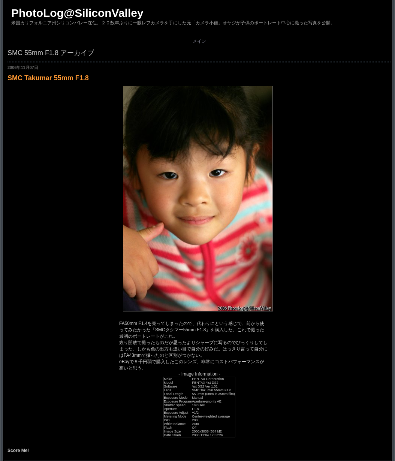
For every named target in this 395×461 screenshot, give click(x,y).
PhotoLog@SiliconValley (77, 13)
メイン (199, 41)
